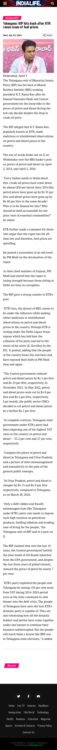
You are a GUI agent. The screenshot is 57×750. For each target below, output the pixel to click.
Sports (8, 725)
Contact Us (28, 732)
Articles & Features (25, 725)
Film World (29, 712)
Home (12, 705)
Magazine (45, 719)
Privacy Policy (45, 725)
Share (47, 35)
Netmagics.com (36, 745)
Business (20, 719)
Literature (33, 719)
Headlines (12, 18)
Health (10, 719)
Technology (43, 712)
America (31, 705)
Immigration (15, 712)
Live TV (21, 705)
